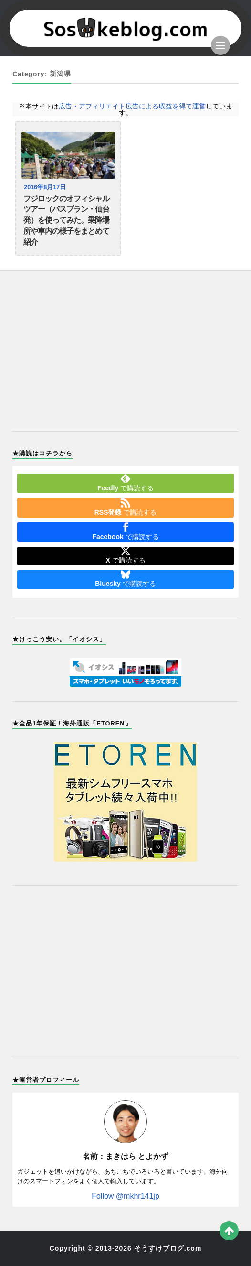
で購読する (125, 483)
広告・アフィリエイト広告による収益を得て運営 (132, 106)
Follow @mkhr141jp (125, 1196)
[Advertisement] (125, 345)
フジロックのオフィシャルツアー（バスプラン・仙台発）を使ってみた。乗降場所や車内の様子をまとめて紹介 (66, 220)
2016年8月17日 (45, 187)
